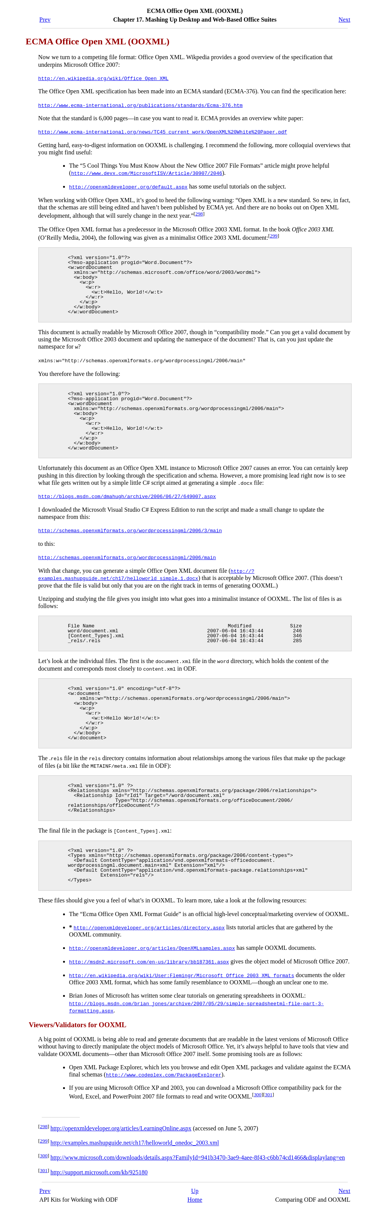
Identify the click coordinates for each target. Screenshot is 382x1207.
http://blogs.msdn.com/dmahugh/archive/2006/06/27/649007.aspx (127, 495)
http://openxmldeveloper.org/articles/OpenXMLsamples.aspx (152, 945)
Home (194, 1196)
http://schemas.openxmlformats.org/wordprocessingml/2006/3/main (130, 529)
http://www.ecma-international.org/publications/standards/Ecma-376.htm (140, 104)
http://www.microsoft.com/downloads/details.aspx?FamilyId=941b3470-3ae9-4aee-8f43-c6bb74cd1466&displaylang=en (198, 1154)
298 (199, 213)
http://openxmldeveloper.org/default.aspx (128, 185)
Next (344, 19)
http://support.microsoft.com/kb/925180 (99, 1169)
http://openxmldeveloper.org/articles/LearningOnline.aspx (121, 1125)
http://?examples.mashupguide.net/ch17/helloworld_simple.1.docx (146, 573)
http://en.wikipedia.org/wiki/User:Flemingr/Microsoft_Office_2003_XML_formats (181, 972)
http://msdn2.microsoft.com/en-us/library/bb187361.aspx (149, 959)
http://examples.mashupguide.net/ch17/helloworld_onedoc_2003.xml (135, 1139)
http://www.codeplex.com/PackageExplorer (163, 1071)
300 (257, 1091)
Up (195, 1187)
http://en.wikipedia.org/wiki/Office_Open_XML (103, 78)
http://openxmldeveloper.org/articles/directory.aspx (149, 925)
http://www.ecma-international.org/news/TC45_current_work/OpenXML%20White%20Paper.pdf (162, 131)
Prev (45, 19)
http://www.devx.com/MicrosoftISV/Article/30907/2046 (146, 172)
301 (268, 1091)
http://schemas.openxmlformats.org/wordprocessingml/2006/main (127, 555)
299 (274, 235)
